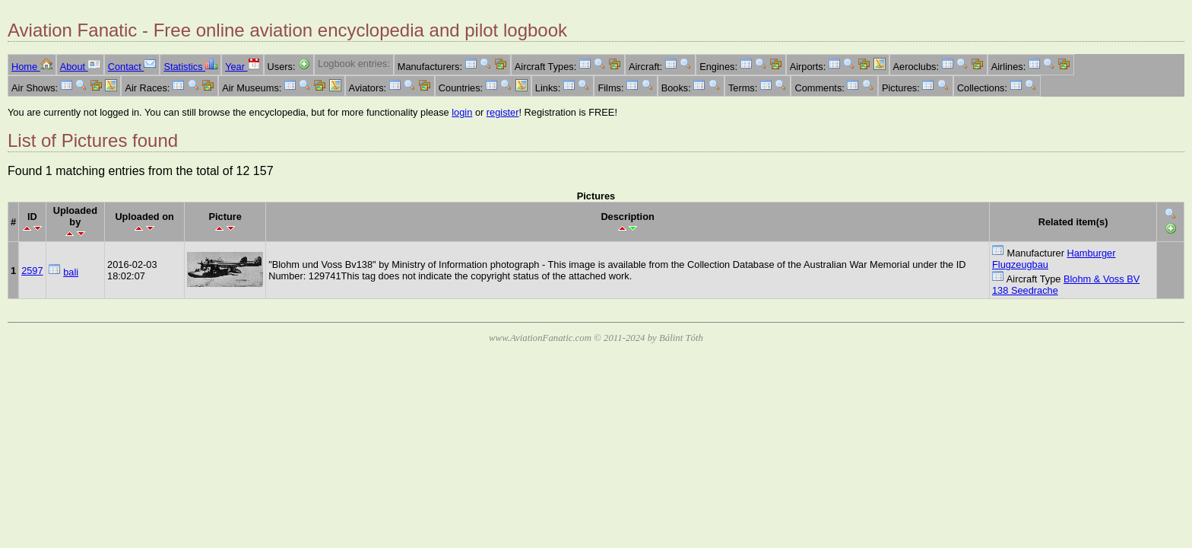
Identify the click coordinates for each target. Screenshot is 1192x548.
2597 (32, 270)
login (462, 112)
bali (70, 272)
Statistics (190, 66)
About (80, 66)
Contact (132, 66)
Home (31, 66)
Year (242, 66)
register (503, 112)
